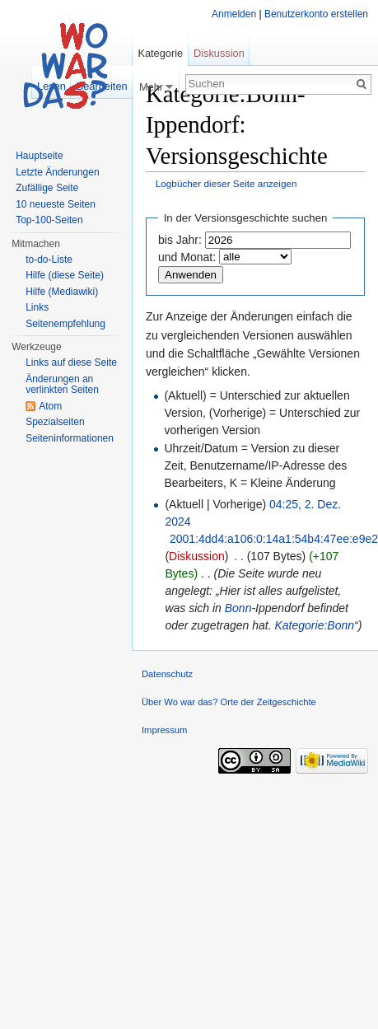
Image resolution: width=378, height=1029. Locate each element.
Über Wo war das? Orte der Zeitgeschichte (229, 702)
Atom (50, 406)
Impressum (164, 730)
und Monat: (187, 257)
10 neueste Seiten (56, 204)
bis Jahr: (180, 239)
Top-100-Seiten (49, 220)
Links (37, 307)
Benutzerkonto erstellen (316, 14)
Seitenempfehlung (65, 324)
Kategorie (160, 53)
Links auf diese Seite (71, 362)
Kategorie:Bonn (315, 625)
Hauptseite (39, 155)
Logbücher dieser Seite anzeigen (226, 183)
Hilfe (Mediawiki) (62, 291)
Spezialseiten (55, 422)
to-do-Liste (49, 259)
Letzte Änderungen (57, 172)
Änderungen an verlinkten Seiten (62, 384)
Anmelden (234, 14)
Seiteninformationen (70, 438)
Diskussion (197, 556)
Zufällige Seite (47, 188)
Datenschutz (167, 674)
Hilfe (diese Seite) (65, 275)
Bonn (238, 608)
